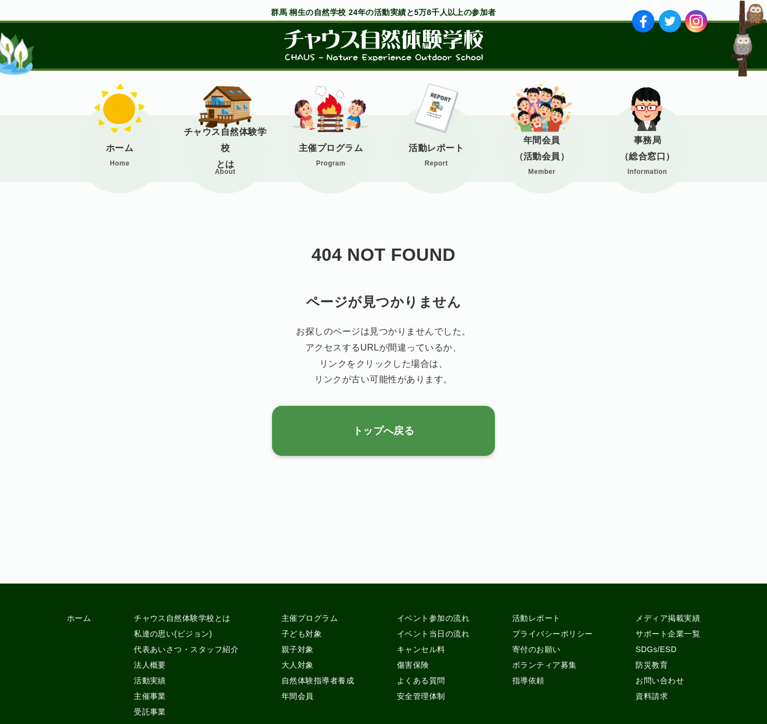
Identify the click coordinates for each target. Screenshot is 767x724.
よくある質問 (421, 680)
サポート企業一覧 (667, 633)
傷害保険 (413, 664)
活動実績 (150, 680)
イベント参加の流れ (433, 618)
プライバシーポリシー (552, 633)
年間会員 (297, 696)
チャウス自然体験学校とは (225, 148)
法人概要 (150, 664)
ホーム (119, 148)
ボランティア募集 (544, 664)
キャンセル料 (421, 649)
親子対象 (297, 649)
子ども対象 (301, 633)
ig (696, 21)
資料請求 (651, 696)
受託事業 (150, 711)
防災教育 (651, 664)
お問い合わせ (659, 680)
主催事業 (150, 696)
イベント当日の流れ (433, 633)
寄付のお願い (536, 649)
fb (643, 21)
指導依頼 (528, 680)
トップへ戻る (384, 430)
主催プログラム (331, 148)
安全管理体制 (421, 696)
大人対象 (297, 664)
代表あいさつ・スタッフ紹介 (186, 649)
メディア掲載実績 (667, 618)
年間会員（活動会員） (542, 148)
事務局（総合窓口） (647, 148)
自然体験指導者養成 (317, 680)
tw (670, 21)
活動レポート (436, 148)
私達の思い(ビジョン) (173, 633)
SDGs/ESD (656, 649)
